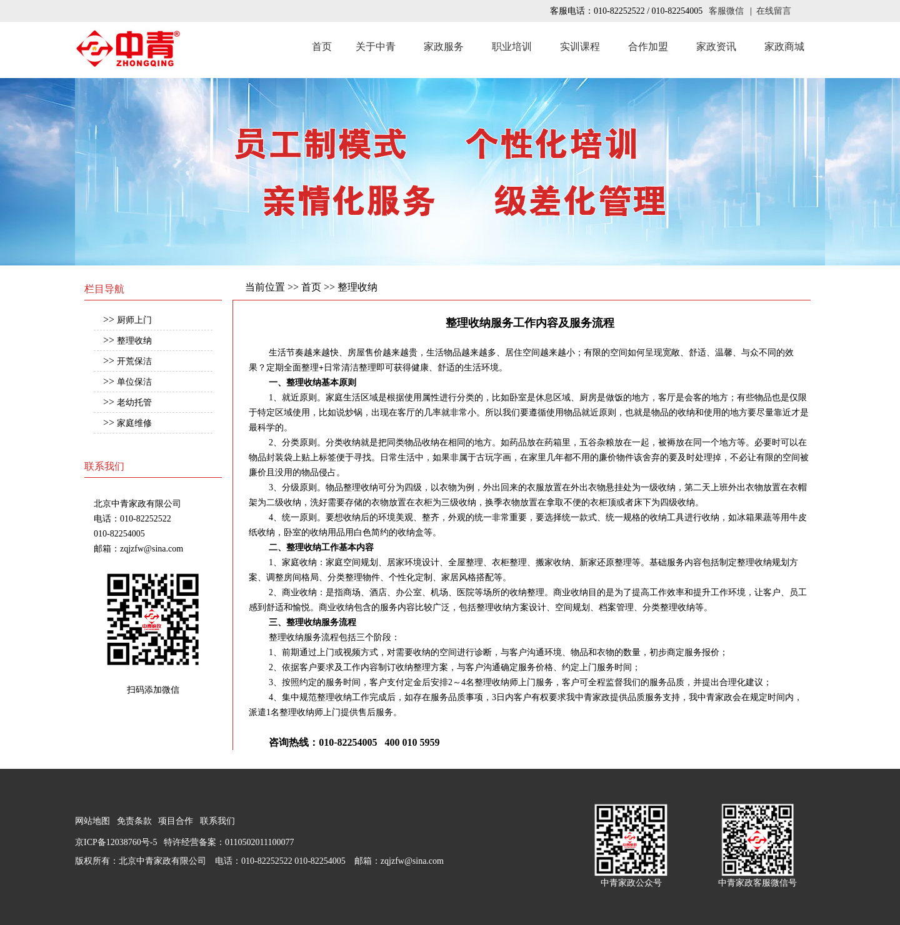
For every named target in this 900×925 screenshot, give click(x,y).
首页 (322, 46)
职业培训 (512, 46)
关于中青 (376, 46)
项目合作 (175, 821)
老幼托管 (134, 402)
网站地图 (92, 821)
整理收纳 (134, 340)
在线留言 (773, 11)
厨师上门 (134, 320)
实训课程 (580, 46)
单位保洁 (134, 382)
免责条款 (134, 821)
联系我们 (217, 821)
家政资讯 (716, 46)
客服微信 (726, 11)
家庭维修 (134, 423)
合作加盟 (648, 46)
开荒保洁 (134, 361)
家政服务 (444, 46)
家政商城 (784, 46)
